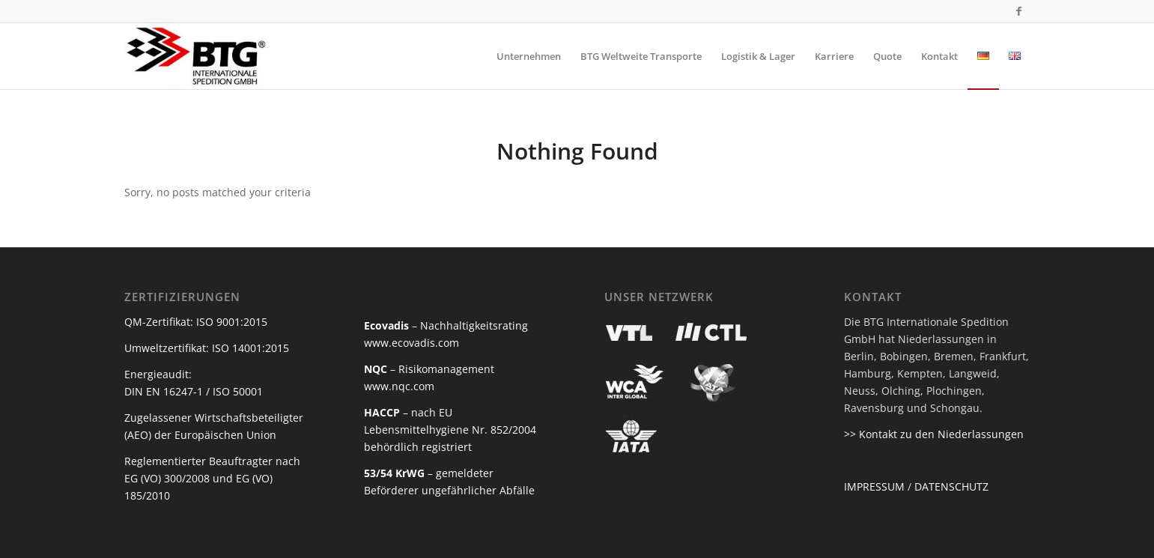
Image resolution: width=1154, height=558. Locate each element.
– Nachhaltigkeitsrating (446, 325)
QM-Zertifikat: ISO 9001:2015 (195, 322)
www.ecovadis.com (411, 343)
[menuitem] (529, 56)
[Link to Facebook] (1019, 11)
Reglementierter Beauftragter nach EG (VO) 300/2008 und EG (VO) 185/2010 (212, 478)
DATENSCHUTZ (951, 486)
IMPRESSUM (874, 486)
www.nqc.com (399, 386)
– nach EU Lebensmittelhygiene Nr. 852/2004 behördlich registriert (450, 429)
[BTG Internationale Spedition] (196, 56)
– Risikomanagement (429, 369)
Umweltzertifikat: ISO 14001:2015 (206, 348)
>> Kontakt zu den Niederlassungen (934, 434)
